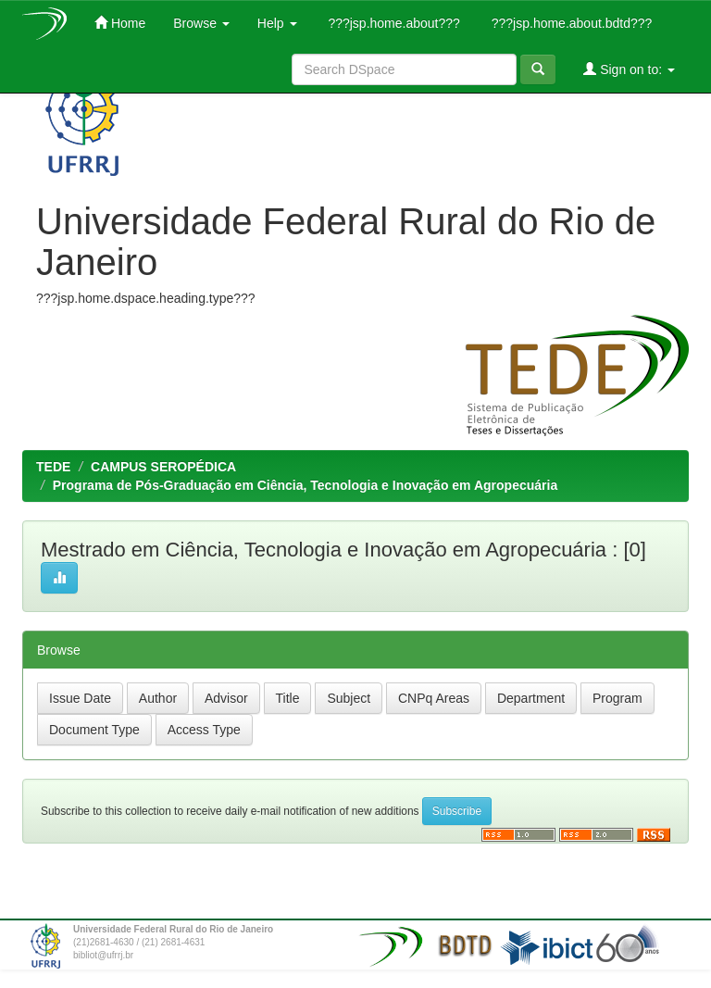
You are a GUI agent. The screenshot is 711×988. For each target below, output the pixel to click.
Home (119, 23)
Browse (201, 23)
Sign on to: (629, 69)
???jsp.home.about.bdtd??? (570, 23)
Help (277, 23)
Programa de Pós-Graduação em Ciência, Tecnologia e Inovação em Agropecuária (305, 485)
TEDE (53, 466)
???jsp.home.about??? (392, 23)
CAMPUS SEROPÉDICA (163, 466)
